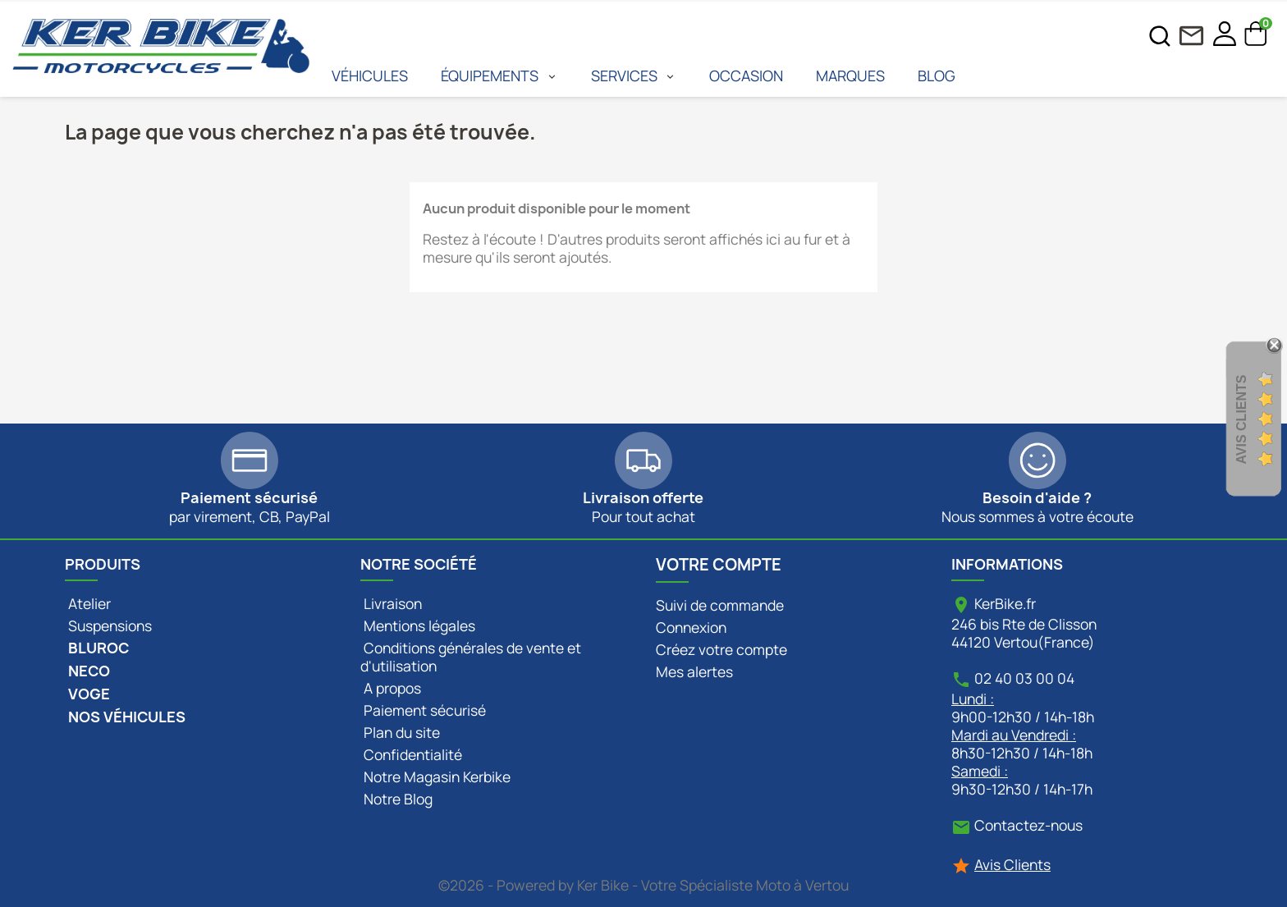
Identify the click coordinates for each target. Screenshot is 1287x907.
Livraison (391, 603)
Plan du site (400, 732)
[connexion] (1224, 35)
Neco (87, 671)
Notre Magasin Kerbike (435, 776)
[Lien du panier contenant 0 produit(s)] (1255, 40)
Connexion (691, 627)
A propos (390, 688)
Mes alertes (694, 671)
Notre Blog (396, 799)
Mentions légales (417, 625)
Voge (87, 694)
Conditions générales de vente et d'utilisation (470, 657)
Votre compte (718, 564)
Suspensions (108, 625)
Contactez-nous (1028, 825)
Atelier (88, 603)
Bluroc (97, 648)
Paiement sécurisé (423, 710)
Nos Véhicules (125, 717)
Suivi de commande (720, 605)
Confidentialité (411, 754)
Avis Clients (1012, 864)
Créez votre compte (721, 649)
